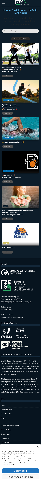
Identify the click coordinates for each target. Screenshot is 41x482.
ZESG (5, 215)
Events (6, 63)
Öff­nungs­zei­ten (6, 410)
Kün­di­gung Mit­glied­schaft (10, 425)
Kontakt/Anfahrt (7, 414)
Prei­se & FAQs (6, 430)
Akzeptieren (20, 477)
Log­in (3, 405)
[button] (38, 453)
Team (3, 418)
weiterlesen (7, 76)
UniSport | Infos (8, 109)
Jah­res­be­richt (5, 434)
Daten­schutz (5, 442)
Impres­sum (5, 438)
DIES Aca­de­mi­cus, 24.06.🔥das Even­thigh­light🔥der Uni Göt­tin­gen (12, 69)
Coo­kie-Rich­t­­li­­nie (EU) (8, 447)
